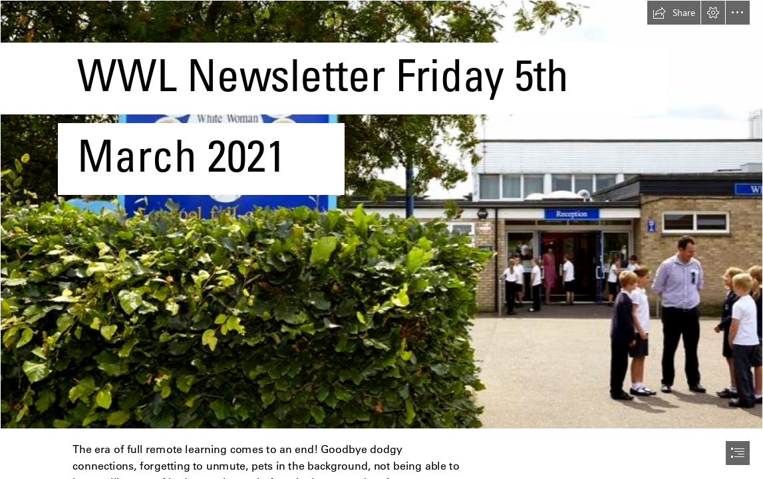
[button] (673, 13)
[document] (381, 239)
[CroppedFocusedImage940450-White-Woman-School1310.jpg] (381, 214)
